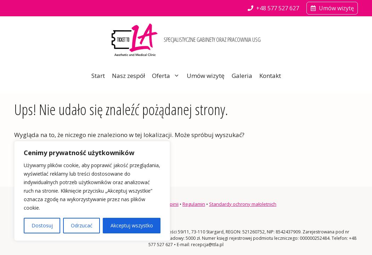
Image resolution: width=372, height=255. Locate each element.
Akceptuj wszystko (132, 225)
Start (98, 76)
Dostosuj (42, 225)
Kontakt (270, 76)
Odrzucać (81, 225)
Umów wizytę (206, 76)
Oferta (167, 75)
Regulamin (193, 204)
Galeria (242, 76)
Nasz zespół (128, 76)
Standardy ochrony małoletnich (242, 204)
